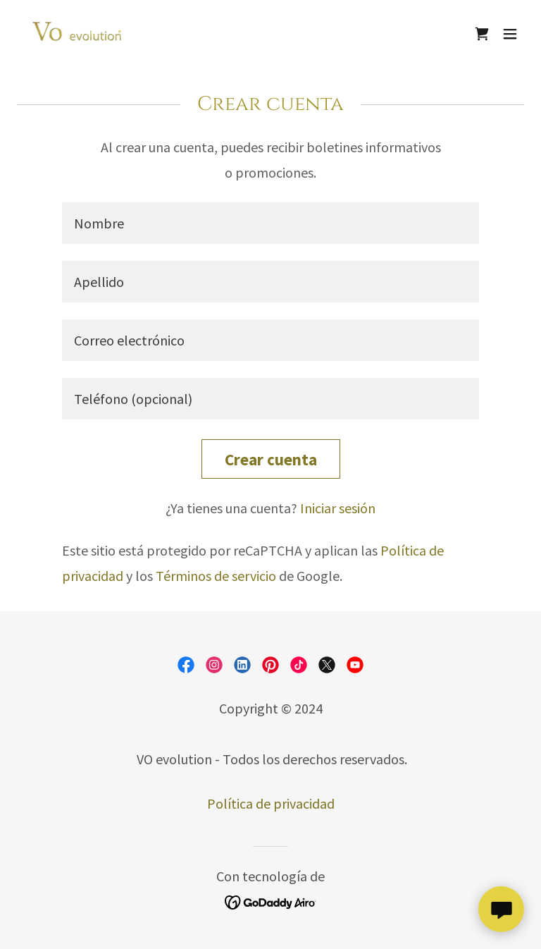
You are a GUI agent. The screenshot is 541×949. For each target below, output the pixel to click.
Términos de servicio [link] (216, 575)
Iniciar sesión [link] (337, 508)
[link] (81, 34)
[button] (510, 34)
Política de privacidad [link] (271, 803)
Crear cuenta (271, 459)
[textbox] (270, 223)
